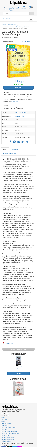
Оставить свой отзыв (9, 153)
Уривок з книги (9, 343)
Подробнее (14, 101)
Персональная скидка (8, 427)
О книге (5, 149)
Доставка (4, 419)
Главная (3, 24)
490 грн (18, 373)
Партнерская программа (9, 431)
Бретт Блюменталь (21, 112)
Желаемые (24, 8)
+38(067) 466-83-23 (7, 437)
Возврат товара (6, 423)
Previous (1, 389)
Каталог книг (6, 19)
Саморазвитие (12, 24)
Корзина (31, 8)
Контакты (4, 425)
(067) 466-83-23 (12, 8)
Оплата (3, 421)
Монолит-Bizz (19, 116)
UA (5, 9)
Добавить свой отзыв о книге (18, 349)
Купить (18, 87)
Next (35, 389)
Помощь (4, 429)
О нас (3, 417)
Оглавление (14, 149)
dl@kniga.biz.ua (6, 441)
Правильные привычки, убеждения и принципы (16, 26)
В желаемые (27, 41)
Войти (18, 8)
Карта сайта (5, 435)
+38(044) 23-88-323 (7, 439)
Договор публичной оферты (10, 433)
